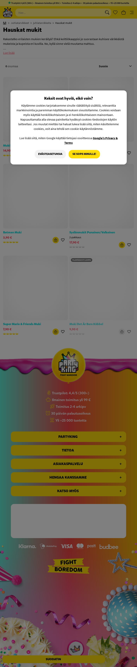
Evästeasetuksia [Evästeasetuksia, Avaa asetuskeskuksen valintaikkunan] (50, 154)
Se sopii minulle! (84, 154)
